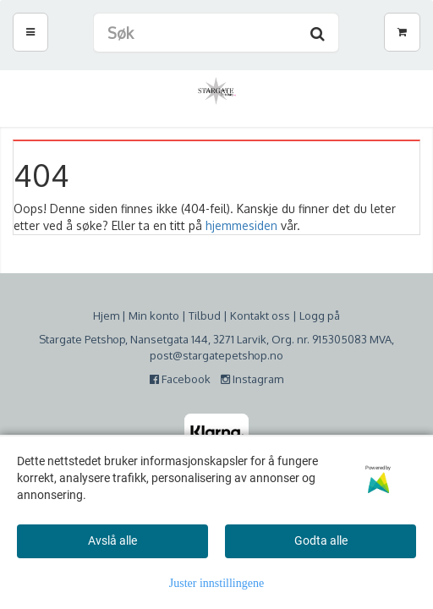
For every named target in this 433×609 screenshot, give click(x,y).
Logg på (319, 315)
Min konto (154, 315)
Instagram (252, 379)
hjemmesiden (241, 225)
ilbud (208, 315)
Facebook (184, 379)
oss (279, 315)
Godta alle (321, 540)
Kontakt (249, 315)
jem (110, 315)
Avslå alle (112, 540)
